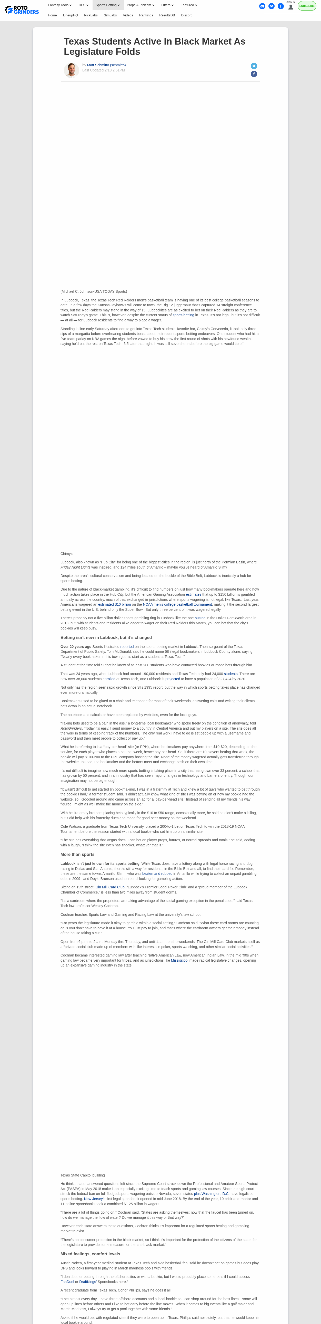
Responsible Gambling (273, 1223)
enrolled (109, 287)
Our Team (58, 1223)
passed (229, 817)
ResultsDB (167, 15)
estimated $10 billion (114, 212)
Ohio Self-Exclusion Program (160, 1303)
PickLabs (91, 15)
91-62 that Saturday (183, 1096)
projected (172, 287)
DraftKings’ (88, 693)
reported (127, 254)
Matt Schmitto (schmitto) (106, 65)
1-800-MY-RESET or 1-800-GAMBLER (148, 1299)
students (231, 281)
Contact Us (83, 1223)
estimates (193, 202)
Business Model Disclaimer (160, 1232)
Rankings (146, 15)
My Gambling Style (230, 1223)
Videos (128, 15)
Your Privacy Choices (151, 1223)
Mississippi (179, 568)
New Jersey (93, 610)
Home (52, 15)
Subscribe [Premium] (307, 6)
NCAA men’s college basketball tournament (177, 212)
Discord (187, 15)
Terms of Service (192, 1223)
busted (200, 226)
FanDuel (67, 693)
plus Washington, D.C (211, 605)
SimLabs (110, 15)
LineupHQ (70, 15)
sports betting (183, 119)
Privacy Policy (112, 1223)
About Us (35, 1223)
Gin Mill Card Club (110, 495)
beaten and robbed (157, 481)
